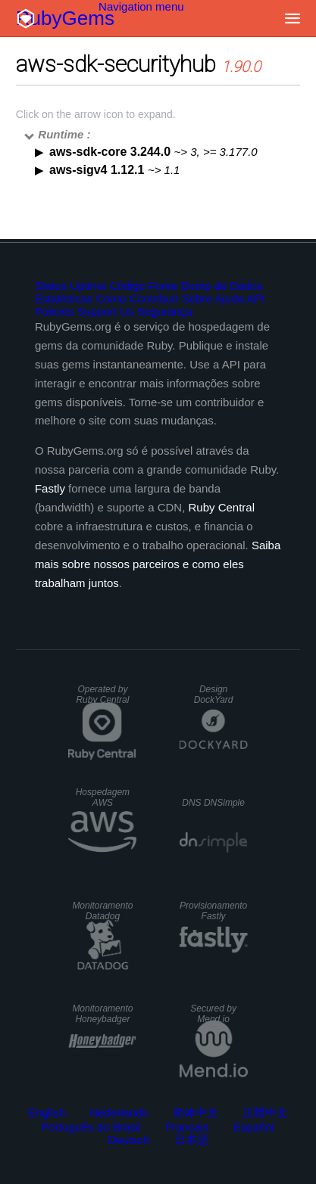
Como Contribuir (137, 298)
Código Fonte (143, 285)
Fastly (50, 488)
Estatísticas (64, 298)
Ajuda (229, 298)
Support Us (105, 311)
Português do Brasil (91, 1126)
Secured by (213, 1013)
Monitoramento (102, 910)
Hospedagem (103, 797)
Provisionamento (213, 910)
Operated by (102, 694)
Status (51, 285)
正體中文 (265, 1112)
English (46, 1112)
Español (253, 1126)
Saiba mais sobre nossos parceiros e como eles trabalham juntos (157, 564)
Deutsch (128, 1139)
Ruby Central (221, 507)
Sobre (197, 298)
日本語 (191, 1139)
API (255, 298)
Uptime (88, 285)
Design (213, 694)
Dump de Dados (222, 285)
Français (187, 1126)
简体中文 (195, 1112)
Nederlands (119, 1112)
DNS (213, 802)
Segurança (164, 311)
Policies (54, 311)
